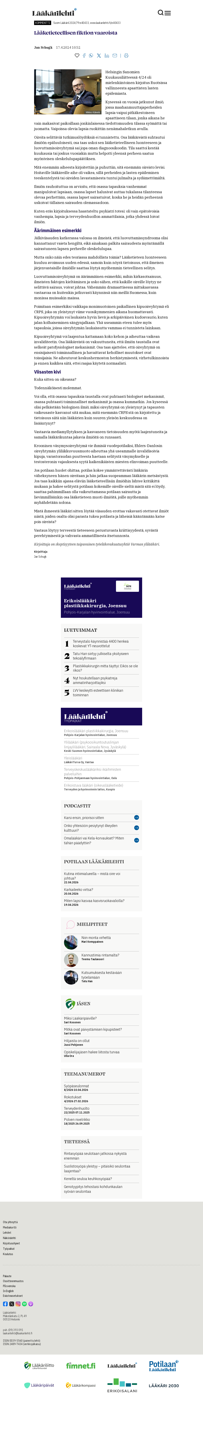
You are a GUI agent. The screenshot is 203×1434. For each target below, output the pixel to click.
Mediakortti (9, 1227)
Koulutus (8, 1254)
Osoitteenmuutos (13, 1281)
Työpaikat (8, 1249)
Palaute (7, 1276)
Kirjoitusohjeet (11, 1243)
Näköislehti (9, 1238)
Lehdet (7, 1232)
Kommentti (42, 23)
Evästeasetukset (13, 1296)
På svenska (9, 1286)
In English (8, 1291)
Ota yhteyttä (10, 1222)
